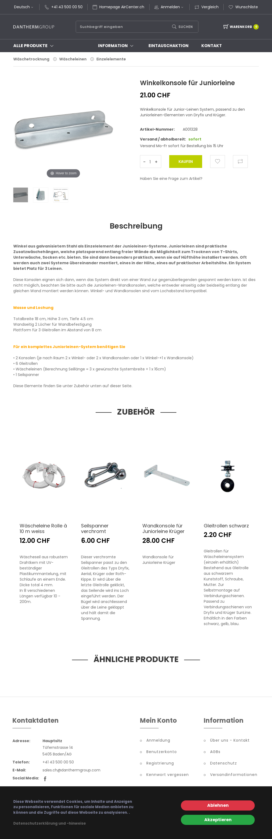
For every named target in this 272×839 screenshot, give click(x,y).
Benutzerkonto (161, 752)
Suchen (185, 26)
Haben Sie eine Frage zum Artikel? (171, 178)
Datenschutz (223, 764)
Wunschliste (243, 7)
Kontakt (211, 45)
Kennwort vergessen (167, 775)
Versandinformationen (233, 775)
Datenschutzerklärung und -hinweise (49, 823)
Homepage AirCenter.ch (121, 7)
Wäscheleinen (73, 59)
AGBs (215, 752)
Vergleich (206, 7)
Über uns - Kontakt (230, 741)
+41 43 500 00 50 (67, 7)
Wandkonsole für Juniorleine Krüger (163, 529)
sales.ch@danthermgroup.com (71, 771)
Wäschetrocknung (31, 59)
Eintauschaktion (168, 45)
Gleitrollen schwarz (226, 526)
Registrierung (160, 764)
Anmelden (173, 7)
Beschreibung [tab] (136, 226)
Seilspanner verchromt (95, 529)
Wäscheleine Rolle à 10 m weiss (43, 529)
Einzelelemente (111, 59)
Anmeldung (158, 741)
